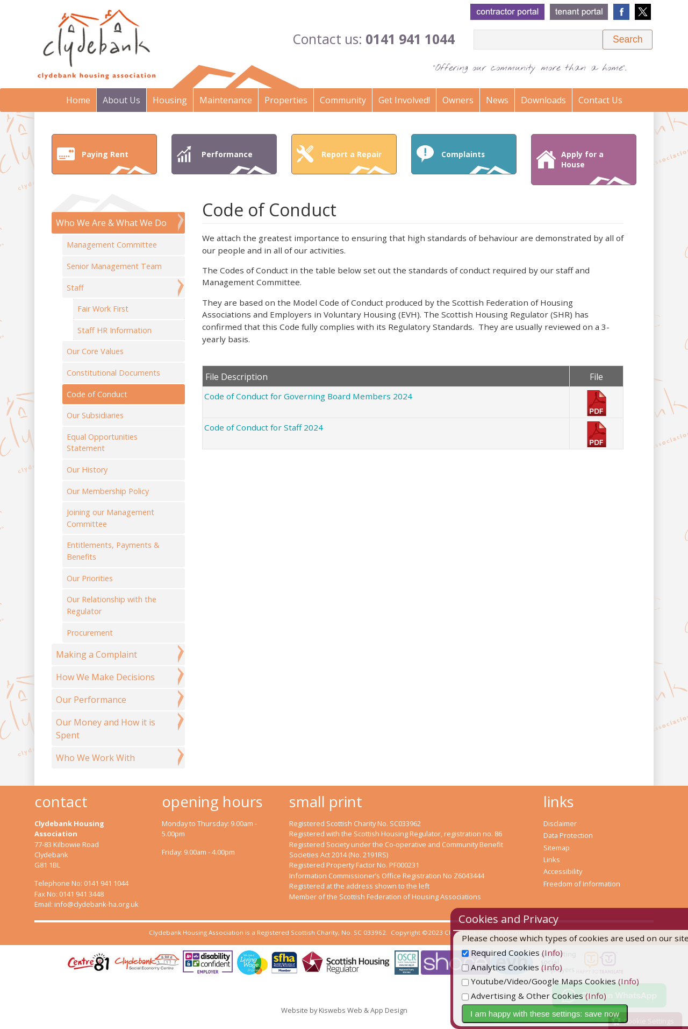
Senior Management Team (114, 266)
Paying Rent (117, 161)
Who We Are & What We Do (111, 223)
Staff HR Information (114, 330)
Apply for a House (596, 167)
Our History (87, 469)
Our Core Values (95, 351)
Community (343, 100)
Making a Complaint (96, 654)
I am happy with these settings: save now (575, 1013)
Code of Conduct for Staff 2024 (263, 427)
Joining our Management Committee (110, 518)
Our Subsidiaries (95, 415)
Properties (285, 100)
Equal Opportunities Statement (102, 443)
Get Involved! (404, 100)
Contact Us (600, 100)
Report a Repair (356, 161)
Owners (458, 100)
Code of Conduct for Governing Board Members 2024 (308, 396)
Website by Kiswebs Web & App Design (344, 1010)
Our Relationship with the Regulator (111, 605)
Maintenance (225, 100)
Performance (236, 161)
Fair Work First (102, 309)
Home (78, 100)
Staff (75, 288)
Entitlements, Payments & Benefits (113, 551)
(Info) (583, 952)
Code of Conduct (97, 394)
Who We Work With (95, 758)
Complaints (476, 161)
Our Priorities (90, 578)
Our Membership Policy (108, 491)
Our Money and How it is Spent (105, 728)
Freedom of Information (581, 884)
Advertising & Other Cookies (553, 995)
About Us (121, 100)
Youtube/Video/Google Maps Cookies (570, 981)
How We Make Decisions (105, 677)
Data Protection (568, 835)
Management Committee (112, 244)
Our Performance (91, 700)
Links (551, 859)
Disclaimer (560, 823)
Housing (170, 100)
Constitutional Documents (113, 373)
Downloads (543, 100)
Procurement (90, 633)
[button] (628, 40)
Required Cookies (532, 952)
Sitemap (556, 847)
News (497, 100)
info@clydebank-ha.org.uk (96, 904)
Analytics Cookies (531, 967)
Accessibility (562, 871)
